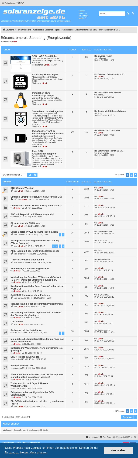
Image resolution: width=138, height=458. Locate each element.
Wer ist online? (11, 424)
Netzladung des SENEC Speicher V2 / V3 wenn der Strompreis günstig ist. (36, 313)
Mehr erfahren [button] (38, 452)
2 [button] (131, 174)
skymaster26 (103, 153)
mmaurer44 (19, 368)
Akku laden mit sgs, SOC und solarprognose (35, 251)
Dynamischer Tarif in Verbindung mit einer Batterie (48, 132)
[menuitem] (20, 3)
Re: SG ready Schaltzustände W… (109, 74)
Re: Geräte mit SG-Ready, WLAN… (110, 111)
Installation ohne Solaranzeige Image (43, 94)
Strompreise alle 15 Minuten (26, 223)
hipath (16, 217)
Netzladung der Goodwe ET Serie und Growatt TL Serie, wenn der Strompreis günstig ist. (36, 278)
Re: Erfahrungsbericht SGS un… (109, 151)
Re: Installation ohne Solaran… (108, 93)
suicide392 (102, 240)
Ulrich (14, 42)
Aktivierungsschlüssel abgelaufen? (30, 268)
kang (100, 113)
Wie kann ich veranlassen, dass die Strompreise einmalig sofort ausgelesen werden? (37, 375)
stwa (100, 251)
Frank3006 (22, 235)
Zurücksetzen (20, 333)
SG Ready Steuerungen (45, 74)
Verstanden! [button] (118, 450)
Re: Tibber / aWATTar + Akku (107, 131)
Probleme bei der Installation (26, 330)
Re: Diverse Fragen (103, 56)
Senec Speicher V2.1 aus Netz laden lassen (34, 231)
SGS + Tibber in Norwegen (25, 357)
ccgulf (16, 388)
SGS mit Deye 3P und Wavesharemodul (32, 214)
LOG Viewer (17, 321)
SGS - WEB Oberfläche (44, 56)
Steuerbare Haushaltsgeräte (47, 111)
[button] (135, 175)
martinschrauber (105, 231)
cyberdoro (22, 254)
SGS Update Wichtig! (22, 188)
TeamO (53, 65)
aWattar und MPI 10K (22, 365)
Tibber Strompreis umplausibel (27, 259)
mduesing (102, 58)
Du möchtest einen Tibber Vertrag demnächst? (36, 205)
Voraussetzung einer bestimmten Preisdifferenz (37, 303)
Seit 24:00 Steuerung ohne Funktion (30, 295)
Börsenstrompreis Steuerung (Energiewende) (36, 38)
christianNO (19, 359)
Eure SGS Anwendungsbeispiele (44, 152)
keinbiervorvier (24, 262)
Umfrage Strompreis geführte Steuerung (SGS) (36, 196)
